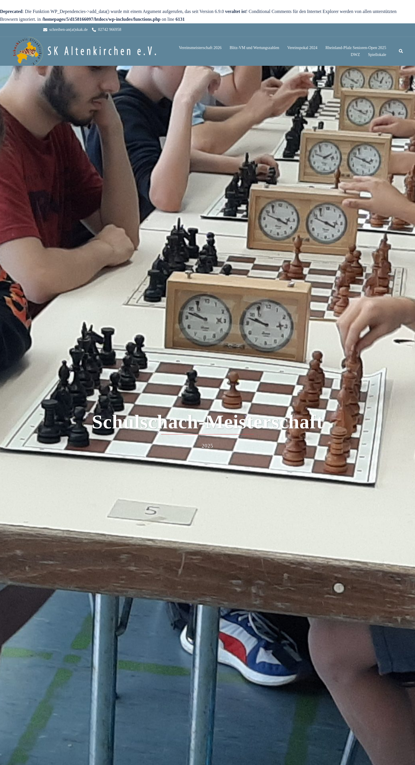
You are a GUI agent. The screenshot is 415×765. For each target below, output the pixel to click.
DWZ (355, 54)
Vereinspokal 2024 (302, 48)
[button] (401, 51)
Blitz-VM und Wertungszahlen (254, 48)
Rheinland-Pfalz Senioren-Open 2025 (355, 48)
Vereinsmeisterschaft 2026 (200, 48)
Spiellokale (377, 54)
